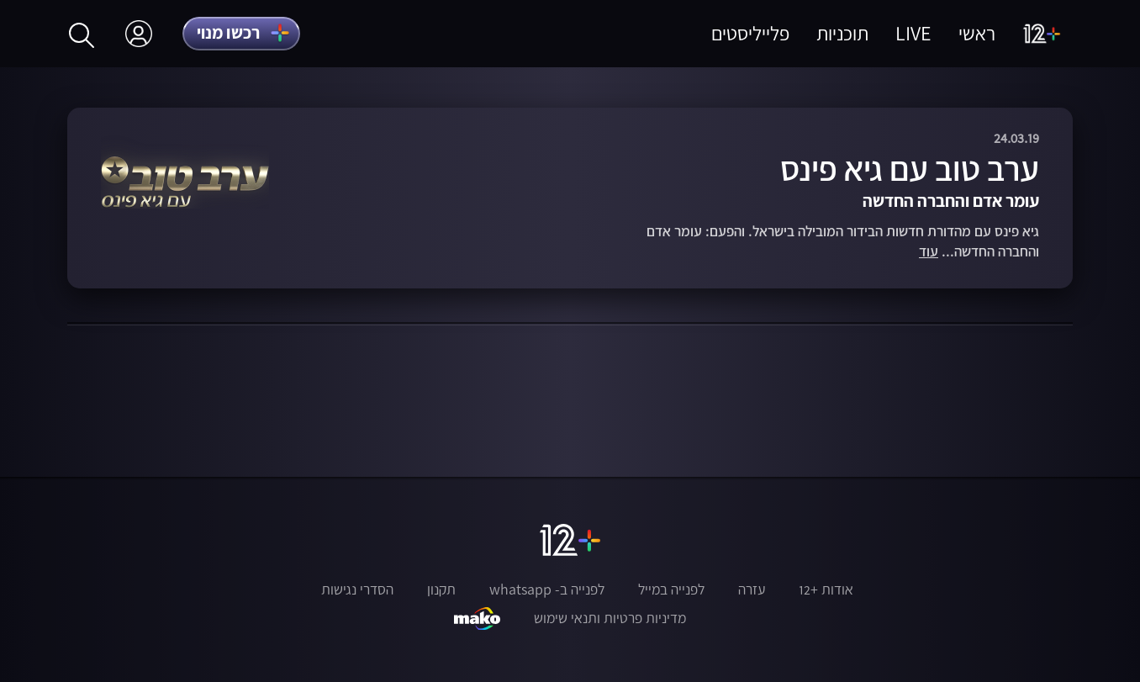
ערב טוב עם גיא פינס (909, 168)
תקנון (441, 589)
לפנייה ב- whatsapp (546, 589)
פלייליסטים (750, 33)
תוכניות (842, 33)
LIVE (913, 33)
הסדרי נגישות (357, 589)
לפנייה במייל (671, 589)
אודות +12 (826, 589)
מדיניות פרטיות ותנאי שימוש (610, 618)
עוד (928, 252)
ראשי (976, 33)
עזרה (751, 589)
